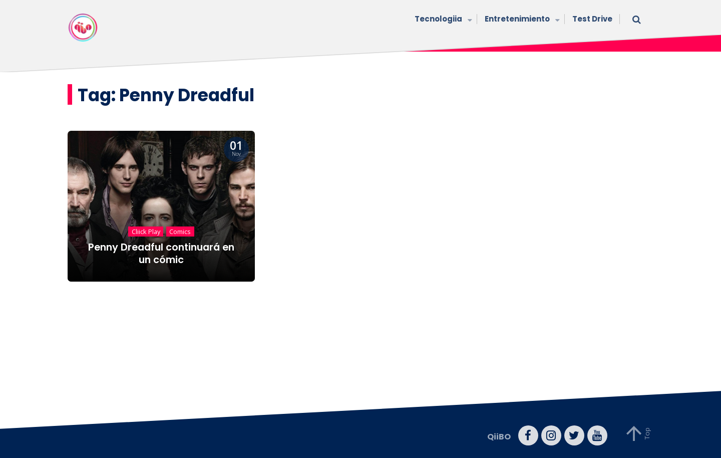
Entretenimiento (521, 20)
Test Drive (592, 19)
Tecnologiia (442, 20)
